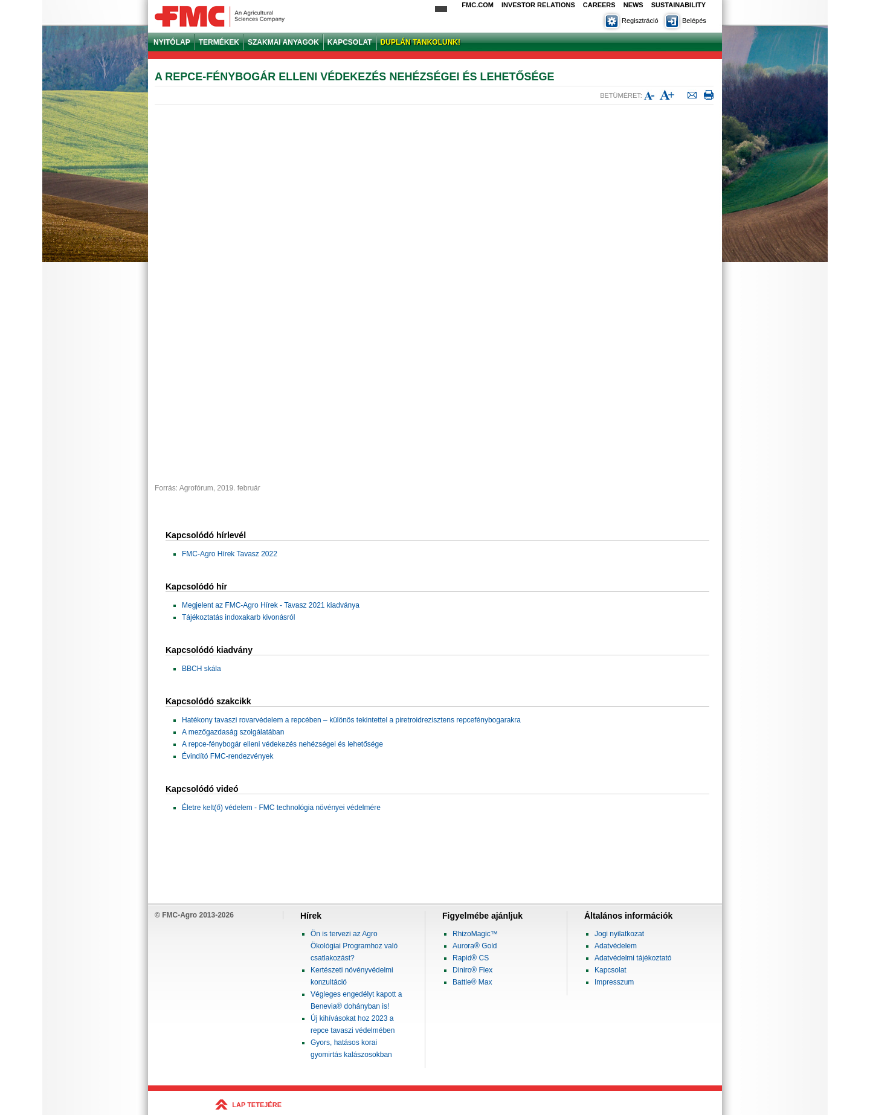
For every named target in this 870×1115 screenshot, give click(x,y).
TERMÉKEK (219, 42)
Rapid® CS (471, 958)
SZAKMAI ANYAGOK (283, 42)
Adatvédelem (615, 946)
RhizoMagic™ (475, 934)
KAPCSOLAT (349, 42)
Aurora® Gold (475, 946)
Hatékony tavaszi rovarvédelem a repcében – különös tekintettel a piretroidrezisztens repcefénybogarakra (351, 720)
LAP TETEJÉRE (257, 1104)
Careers (599, 4)
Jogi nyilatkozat (619, 934)
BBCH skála (201, 668)
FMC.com (478, 4)
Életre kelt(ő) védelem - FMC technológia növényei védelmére (281, 807)
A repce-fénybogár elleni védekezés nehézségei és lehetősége (282, 744)
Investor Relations (538, 4)
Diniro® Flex (472, 970)
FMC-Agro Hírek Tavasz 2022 (229, 554)
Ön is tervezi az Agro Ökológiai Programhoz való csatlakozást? (354, 946)
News (633, 4)
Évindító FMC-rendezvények (227, 756)
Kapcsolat (610, 970)
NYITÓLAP (171, 42)
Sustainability (678, 4)
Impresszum (614, 982)
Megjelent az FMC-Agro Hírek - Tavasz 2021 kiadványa (270, 605)
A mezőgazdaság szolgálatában (233, 732)
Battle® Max (472, 982)
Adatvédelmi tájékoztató (632, 958)
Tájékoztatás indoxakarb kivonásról (238, 617)
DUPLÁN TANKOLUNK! (420, 42)
